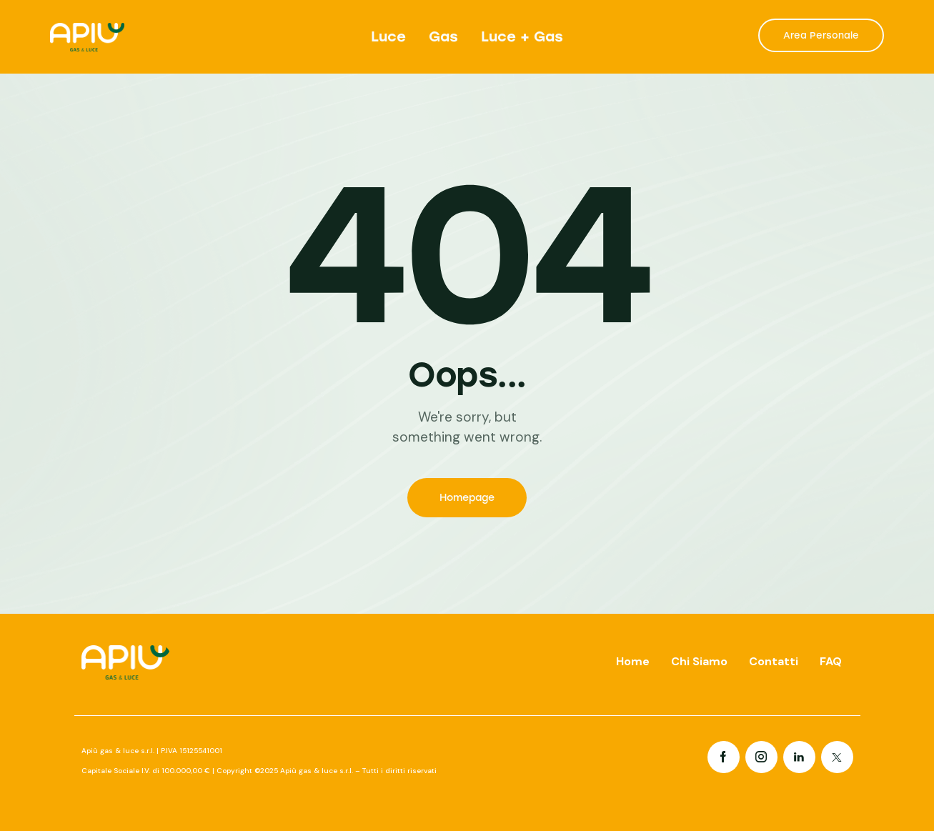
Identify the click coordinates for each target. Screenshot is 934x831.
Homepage (467, 498)
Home (633, 661)
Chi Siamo (699, 661)
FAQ (831, 661)
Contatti (773, 661)
